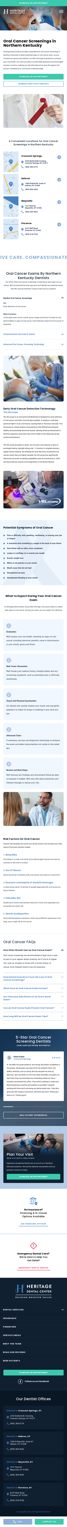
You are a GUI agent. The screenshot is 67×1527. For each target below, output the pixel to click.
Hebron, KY (18, 1436)
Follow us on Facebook (33, 1381)
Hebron (25, 178)
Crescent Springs (31, 156)
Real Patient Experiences (33, 1115)
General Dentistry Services (33, 84)
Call (17, 1521)
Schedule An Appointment (33, 3)
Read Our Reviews (14, 1352)
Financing (9, 1326)
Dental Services (33, 1309)
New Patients (11, 1360)
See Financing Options (33, 1224)
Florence (26, 223)
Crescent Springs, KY (24, 1411)
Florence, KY (19, 1488)
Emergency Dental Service (33, 1268)
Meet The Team (12, 1343)
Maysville (26, 201)
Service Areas (12, 1335)
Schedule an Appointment (33, 76)
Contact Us (49, 1521)
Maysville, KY (20, 1462)
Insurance (10, 1318)
